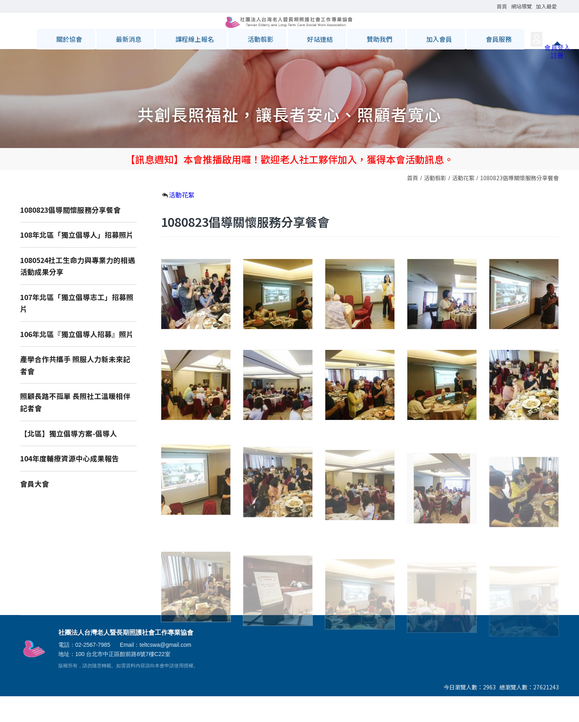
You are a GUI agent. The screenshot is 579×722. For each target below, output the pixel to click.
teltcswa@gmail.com (165, 670)
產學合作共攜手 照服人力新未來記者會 (75, 391)
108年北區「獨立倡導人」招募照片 (76, 260)
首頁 (412, 204)
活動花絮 (463, 204)
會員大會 (34, 509)
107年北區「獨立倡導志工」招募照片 (76, 329)
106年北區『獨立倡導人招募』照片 (76, 360)
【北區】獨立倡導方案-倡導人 (68, 459)
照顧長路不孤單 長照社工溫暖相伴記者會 (75, 428)
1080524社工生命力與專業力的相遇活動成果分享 (77, 292)
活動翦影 (435, 204)
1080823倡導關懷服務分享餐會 (519, 204)
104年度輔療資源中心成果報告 (69, 484)
